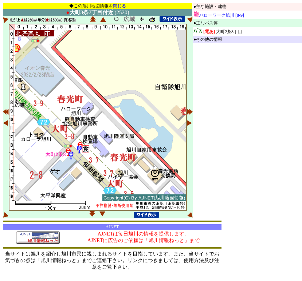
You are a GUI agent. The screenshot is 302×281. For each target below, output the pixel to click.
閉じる (119, 5)
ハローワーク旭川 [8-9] (221, 15)
